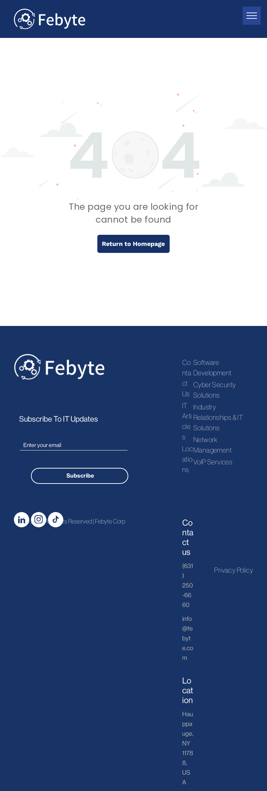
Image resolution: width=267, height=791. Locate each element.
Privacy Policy (233, 570)
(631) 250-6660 (187, 585)
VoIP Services (212, 462)
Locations (187, 459)
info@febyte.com (187, 638)
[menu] (252, 16)
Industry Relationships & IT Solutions (218, 417)
